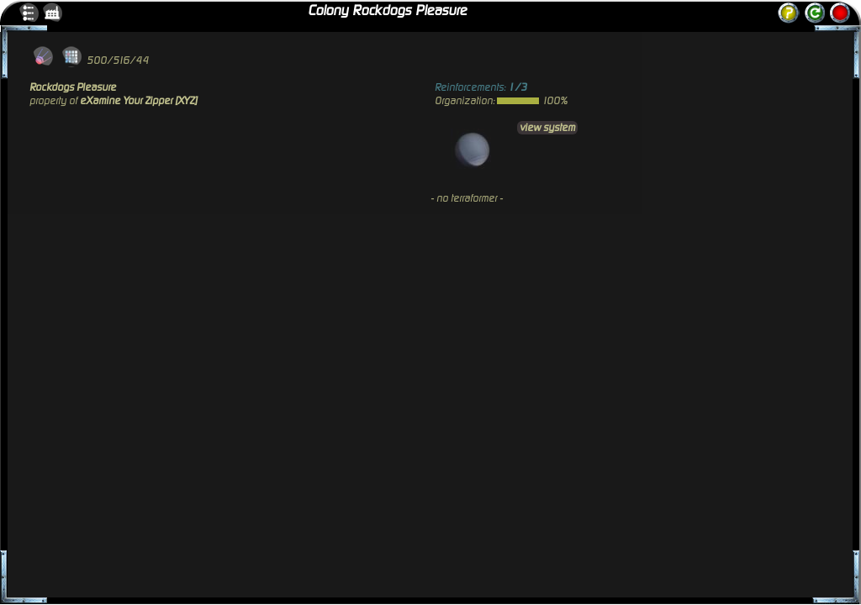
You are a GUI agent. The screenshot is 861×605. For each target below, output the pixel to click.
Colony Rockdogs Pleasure (387, 11)
